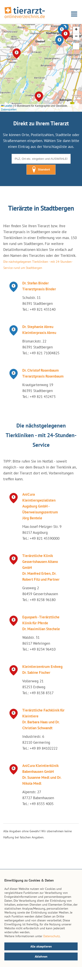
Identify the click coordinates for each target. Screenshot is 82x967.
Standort (41, 169)
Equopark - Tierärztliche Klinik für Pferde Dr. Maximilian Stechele (41, 623)
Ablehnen (41, 956)
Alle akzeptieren (41, 946)
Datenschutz (51, 936)
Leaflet (6, 105)
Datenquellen (9, 109)
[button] (59, 40)
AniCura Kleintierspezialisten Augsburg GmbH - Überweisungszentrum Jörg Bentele (40, 506)
